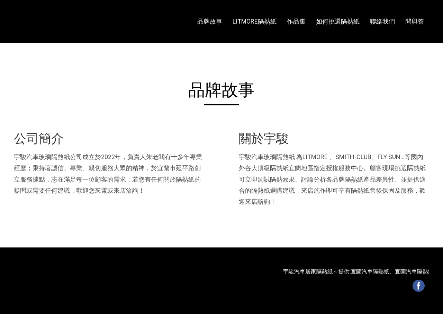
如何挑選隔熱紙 (338, 21)
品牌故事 (209, 21)
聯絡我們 (382, 21)
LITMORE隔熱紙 (255, 21)
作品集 (296, 21)
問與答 (414, 21)
